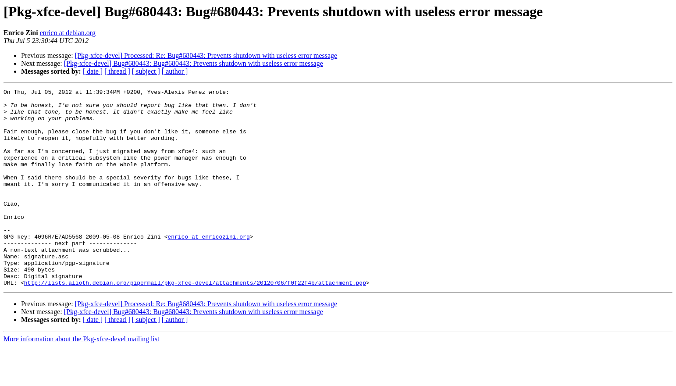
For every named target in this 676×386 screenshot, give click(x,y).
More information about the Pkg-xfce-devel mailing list (81, 378)
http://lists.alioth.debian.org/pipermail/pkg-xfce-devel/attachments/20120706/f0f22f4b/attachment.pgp (195, 322)
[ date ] (93, 71)
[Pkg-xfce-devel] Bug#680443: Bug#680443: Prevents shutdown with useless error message (193, 63)
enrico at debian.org (68, 32)
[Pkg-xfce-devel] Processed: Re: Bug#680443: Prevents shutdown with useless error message (206, 55)
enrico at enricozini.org (208, 267)
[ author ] (175, 71)
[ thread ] (117, 71)
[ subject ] (146, 71)
